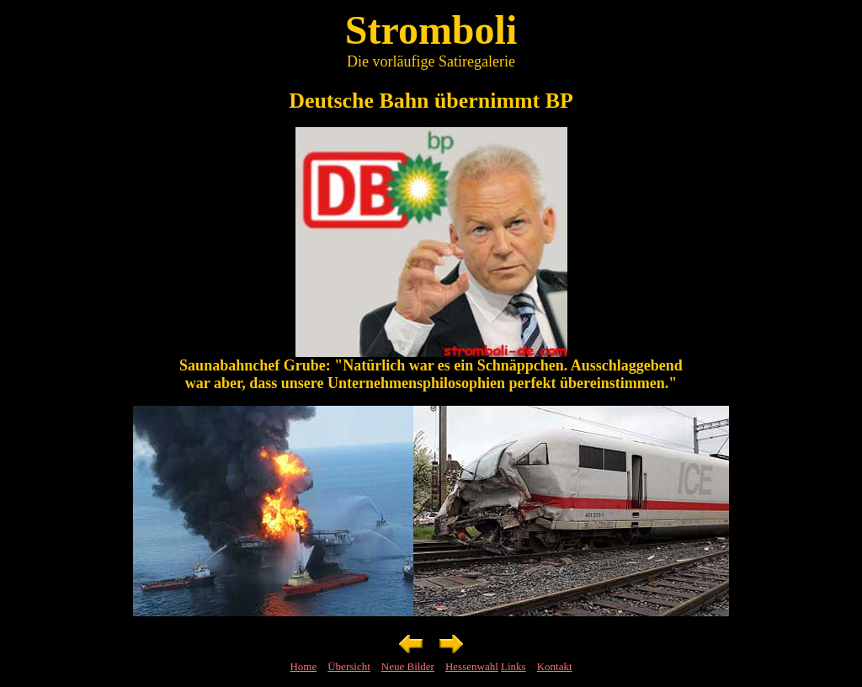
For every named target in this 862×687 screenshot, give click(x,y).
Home (303, 666)
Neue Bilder (407, 666)
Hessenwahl (471, 666)
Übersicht (348, 666)
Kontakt (554, 666)
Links (513, 666)
